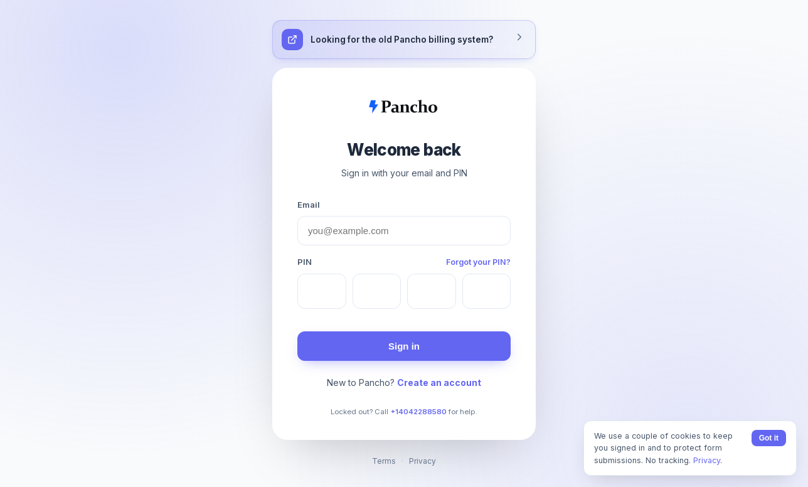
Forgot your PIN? (478, 262)
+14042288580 (418, 411)
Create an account (439, 382)
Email (308, 205)
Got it (769, 438)
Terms (384, 461)
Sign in (404, 346)
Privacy (422, 461)
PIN (304, 262)
